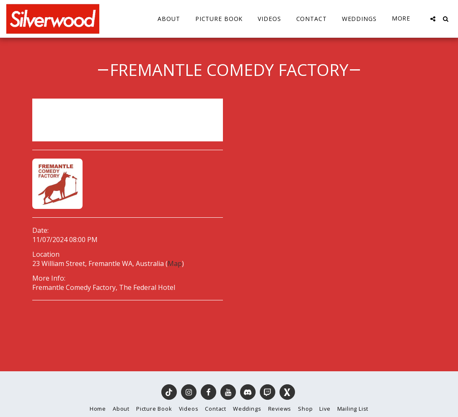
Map (175, 263)
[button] (433, 19)
